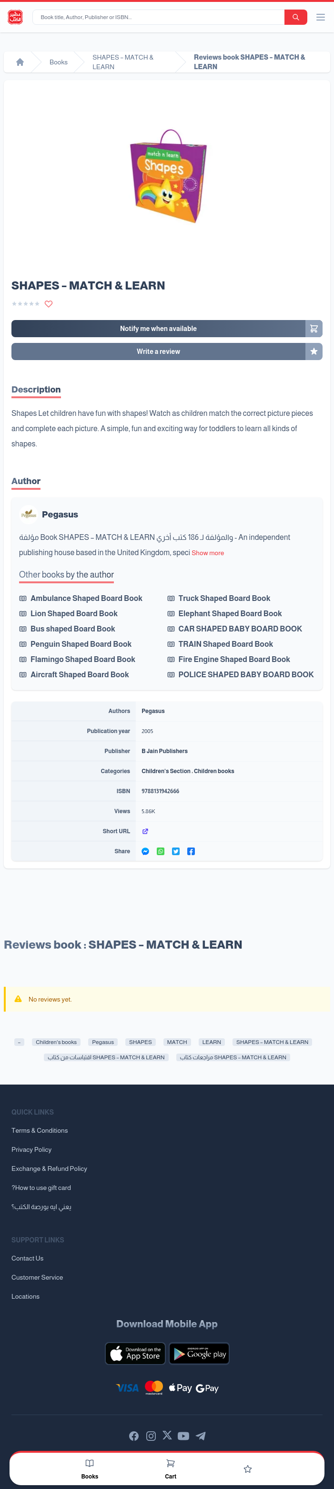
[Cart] (170, 1463)
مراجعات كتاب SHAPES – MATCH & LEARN (233, 1057)
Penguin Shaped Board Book (81, 644)
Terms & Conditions (39, 1130)
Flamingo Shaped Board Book (82, 659)
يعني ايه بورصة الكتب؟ (41, 1206)
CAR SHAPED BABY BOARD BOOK (241, 629)
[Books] (89, 1463)
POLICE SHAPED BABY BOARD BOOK (246, 675)
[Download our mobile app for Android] (199, 1353)
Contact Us (27, 1258)
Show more (208, 553)
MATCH (177, 1042)
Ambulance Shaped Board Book (86, 598)
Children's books (56, 1042)
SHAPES (140, 1042)
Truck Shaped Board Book (225, 598)
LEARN (211, 1042)
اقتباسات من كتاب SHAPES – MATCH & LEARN (106, 1057)
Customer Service (37, 1277)
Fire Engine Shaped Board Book (235, 659)
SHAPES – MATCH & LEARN (272, 1042)
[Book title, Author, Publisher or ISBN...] (160, 17)
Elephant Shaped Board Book (230, 614)
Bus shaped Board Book (72, 629)
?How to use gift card (41, 1187)
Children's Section (166, 771)
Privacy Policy (31, 1149)
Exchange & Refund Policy (49, 1168)
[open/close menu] (320, 17)
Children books (214, 771)
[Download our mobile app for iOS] (135, 1353)
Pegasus (60, 514)
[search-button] (295, 17)
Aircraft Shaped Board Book (79, 675)
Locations (25, 1296)
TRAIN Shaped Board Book (226, 644)
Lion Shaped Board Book (74, 614)
